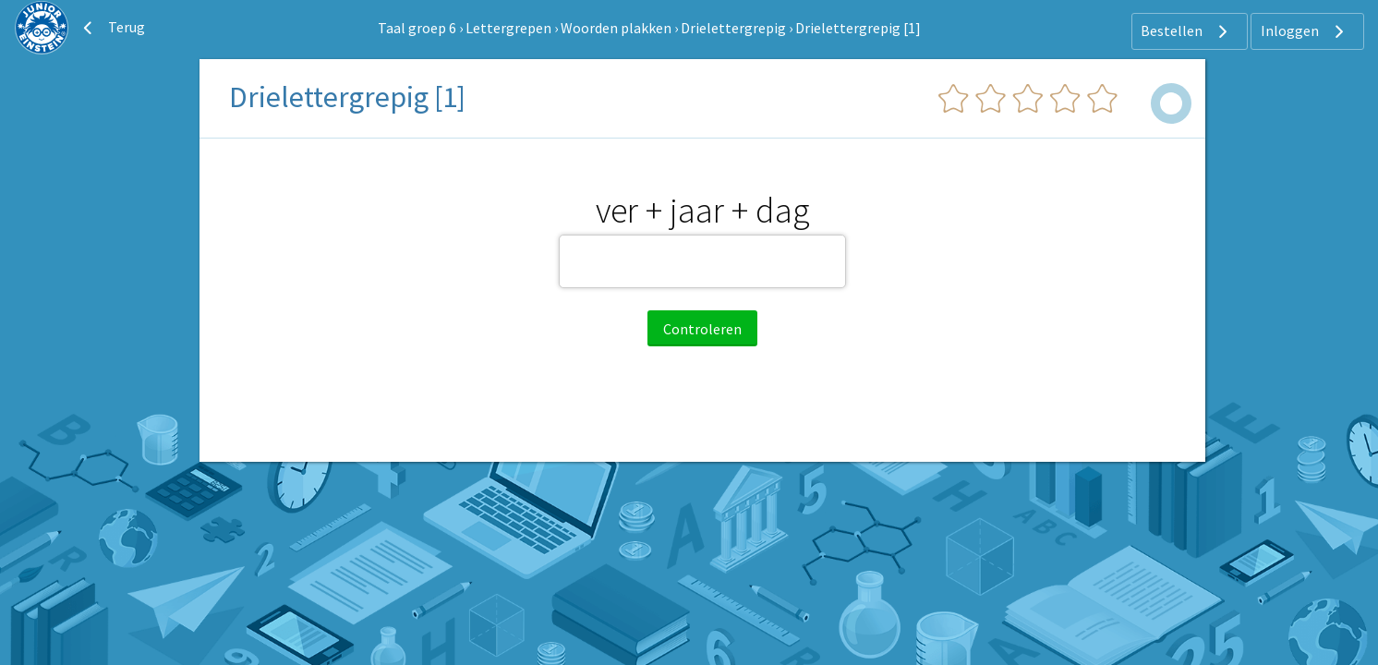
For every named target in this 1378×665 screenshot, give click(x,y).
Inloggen (1304, 31)
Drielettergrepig (733, 27)
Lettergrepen (508, 27)
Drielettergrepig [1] (858, 27)
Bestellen (1186, 31)
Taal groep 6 (417, 27)
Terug (112, 28)
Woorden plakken (616, 27)
